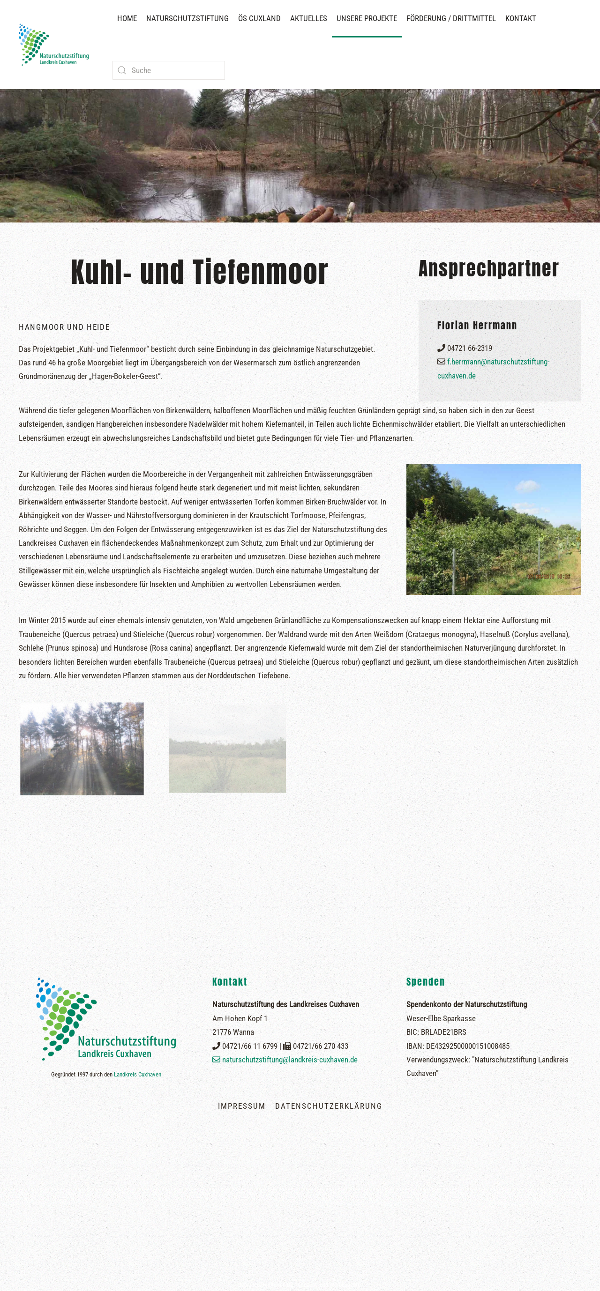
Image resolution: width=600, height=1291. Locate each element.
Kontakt (520, 18)
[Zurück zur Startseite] (56, 44)
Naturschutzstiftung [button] (187, 18)
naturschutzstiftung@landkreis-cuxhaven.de (290, 1059)
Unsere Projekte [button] (367, 18)
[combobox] (168, 70)
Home (127, 18)
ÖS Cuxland (259, 18)
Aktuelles (308, 18)
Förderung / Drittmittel (451, 18)
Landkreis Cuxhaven (137, 1074)
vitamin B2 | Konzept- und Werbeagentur (315, 1284)
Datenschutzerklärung (328, 1106)
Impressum (242, 1106)
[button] (300, 1261)
